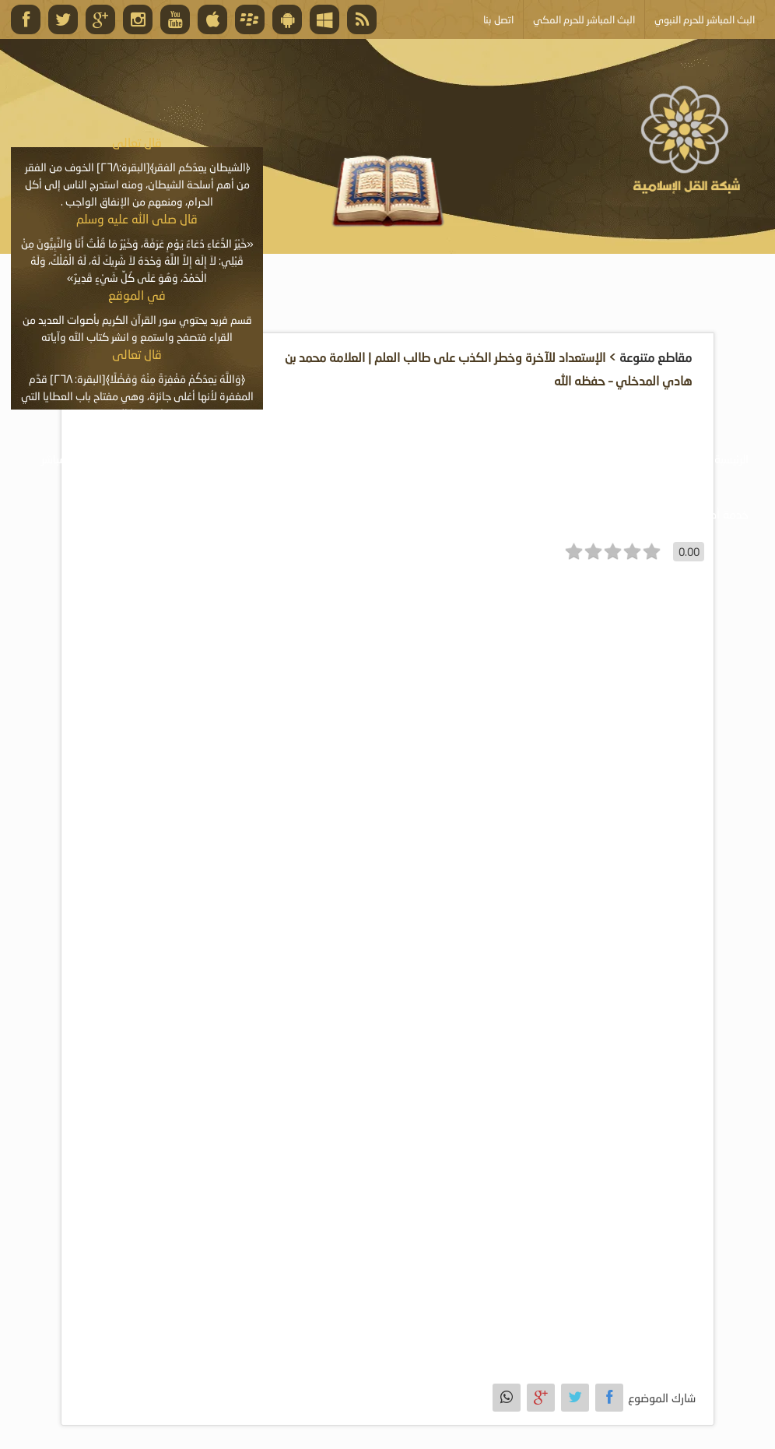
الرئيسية (731, 459)
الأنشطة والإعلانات (175, 459)
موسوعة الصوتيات (637, 459)
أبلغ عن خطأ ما (579, 514)
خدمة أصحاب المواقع (699, 514)
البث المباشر (68, 459)
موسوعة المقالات (297, 459)
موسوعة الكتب (410, 459)
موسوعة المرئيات (520, 459)
